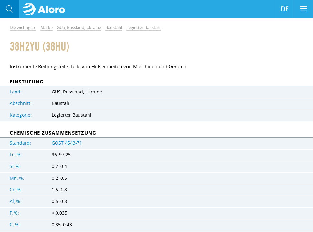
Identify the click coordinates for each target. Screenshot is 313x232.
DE (285, 9)
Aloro (45, 9)
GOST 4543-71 (67, 143)
